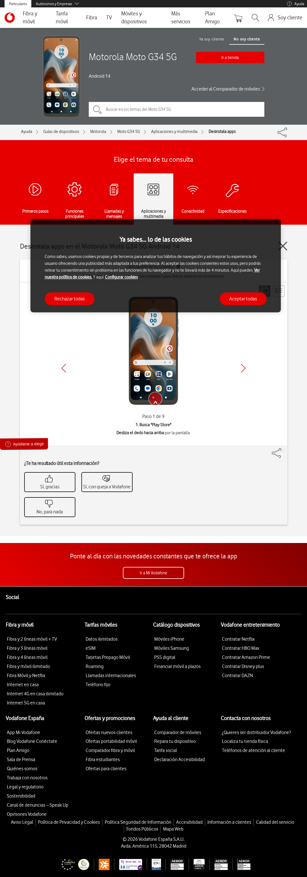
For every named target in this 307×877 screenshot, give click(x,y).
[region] (155, 265)
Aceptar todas (243, 299)
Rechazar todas (69, 299)
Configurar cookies (121, 277)
